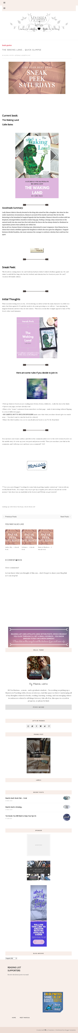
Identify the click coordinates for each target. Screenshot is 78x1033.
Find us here (38, 759)
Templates (51, 1030)
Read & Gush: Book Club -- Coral (16, 798)
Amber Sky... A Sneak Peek (12, 548)
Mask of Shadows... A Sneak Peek (45, 548)
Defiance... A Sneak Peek (28, 548)
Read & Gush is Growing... (13, 807)
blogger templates (70, 1030)
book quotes (7, 45)
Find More (38, 707)
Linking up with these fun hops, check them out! (18, 506)
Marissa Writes (9, 55)
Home (14, 1017)
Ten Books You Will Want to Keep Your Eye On (20, 816)
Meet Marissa (25, 1017)
